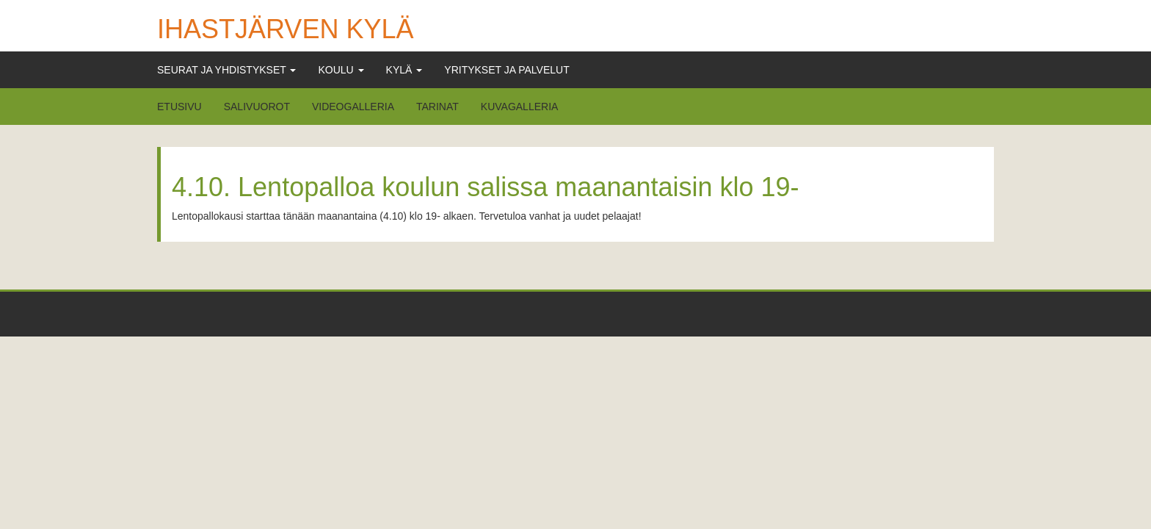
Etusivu (179, 106)
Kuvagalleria (520, 106)
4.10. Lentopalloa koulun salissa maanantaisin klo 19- (485, 187)
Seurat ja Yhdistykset (226, 70)
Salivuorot (257, 106)
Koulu (340, 70)
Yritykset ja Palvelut (506, 70)
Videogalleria (353, 106)
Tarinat (437, 106)
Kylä (404, 70)
